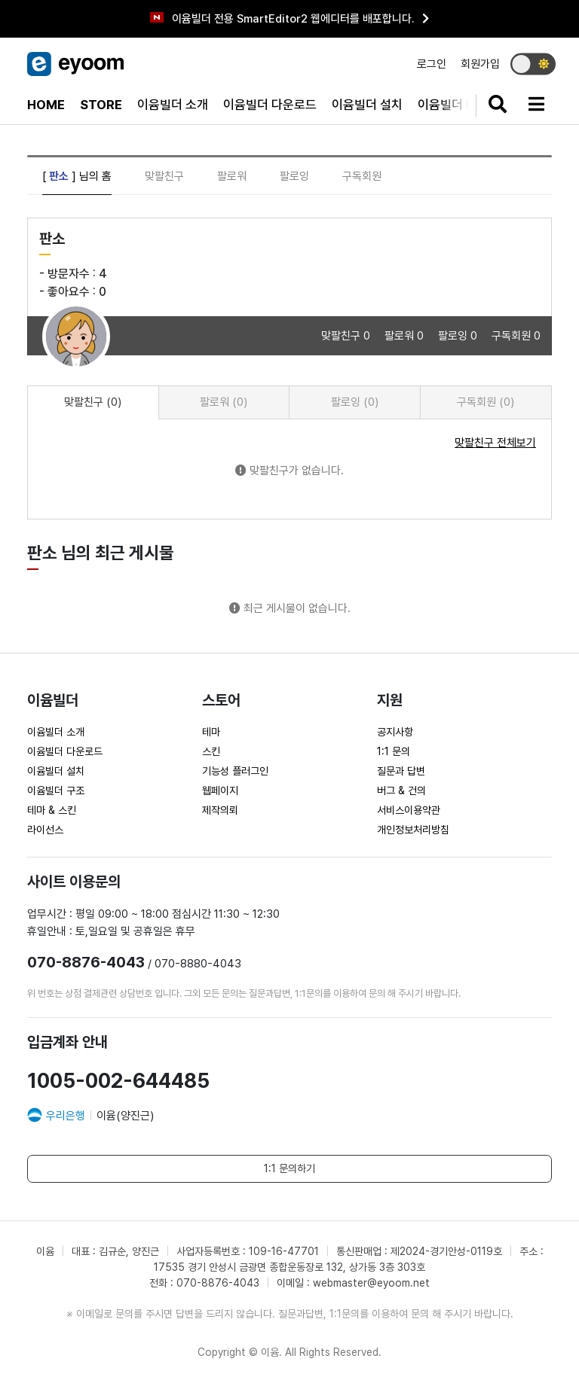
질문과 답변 (401, 771)
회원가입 (480, 64)
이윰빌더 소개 (172, 104)
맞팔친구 (164, 176)
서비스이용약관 (408, 810)
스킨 (211, 751)
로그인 (431, 64)
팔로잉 (294, 176)
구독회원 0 (516, 336)
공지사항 (395, 732)
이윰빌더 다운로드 (270, 104)
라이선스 (45, 830)
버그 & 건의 (401, 790)
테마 (211, 732)
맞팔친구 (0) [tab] (92, 402)
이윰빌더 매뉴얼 (459, 104)
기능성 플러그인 (235, 771)
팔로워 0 (405, 336)
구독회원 (361, 176)
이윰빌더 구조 (55, 790)
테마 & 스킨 (51, 810)
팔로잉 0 (459, 336)
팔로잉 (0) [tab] (354, 402)
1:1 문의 (393, 751)
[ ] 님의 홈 (77, 176)
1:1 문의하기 (289, 1168)
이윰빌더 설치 (367, 104)
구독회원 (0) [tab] (485, 402)
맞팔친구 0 (347, 336)
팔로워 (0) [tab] (223, 402)
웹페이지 (220, 790)
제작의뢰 (220, 810)
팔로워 (232, 176)
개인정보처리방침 (413, 830)
